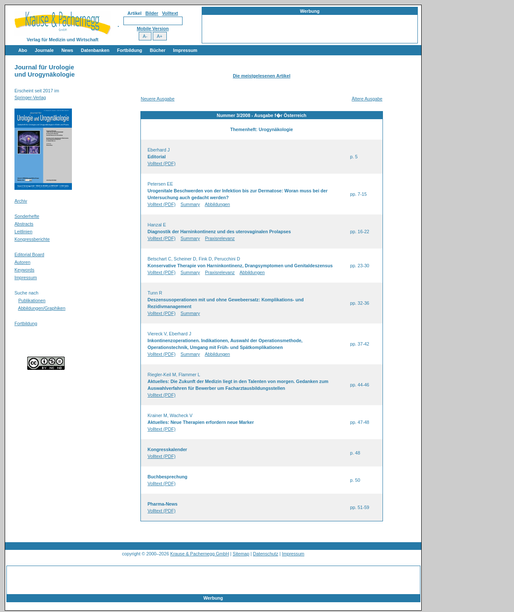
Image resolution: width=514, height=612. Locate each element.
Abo (22, 50)
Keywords (24, 269)
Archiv (20, 200)
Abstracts (23, 223)
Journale (44, 50)
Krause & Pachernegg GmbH (199, 553)
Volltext (170, 13)
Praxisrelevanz (220, 238)
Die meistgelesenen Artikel (261, 75)
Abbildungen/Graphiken (41, 308)
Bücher (158, 50)
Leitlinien (23, 231)
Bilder (152, 13)
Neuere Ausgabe (157, 98)
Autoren (22, 262)
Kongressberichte (32, 239)
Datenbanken (95, 50)
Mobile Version (152, 28)
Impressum (185, 50)
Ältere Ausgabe (366, 98)
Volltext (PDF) (162, 163)
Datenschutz (265, 553)
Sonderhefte (26, 216)
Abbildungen (217, 204)
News (67, 50)
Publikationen (32, 300)
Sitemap (241, 553)
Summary (190, 204)
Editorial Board (29, 254)
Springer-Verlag (30, 97)
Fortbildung (129, 50)
